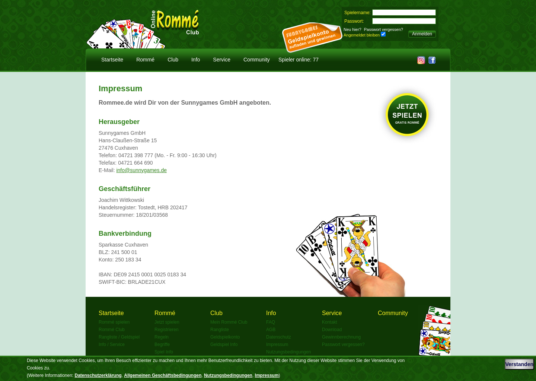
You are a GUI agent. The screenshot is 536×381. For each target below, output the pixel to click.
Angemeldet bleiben (362, 35)
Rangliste (219, 329)
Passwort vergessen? (383, 29)
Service (221, 60)
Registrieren (166, 329)
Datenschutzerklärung (98, 375)
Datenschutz (278, 337)
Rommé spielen (114, 322)
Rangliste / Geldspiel (119, 337)
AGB (270, 329)
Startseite (112, 60)
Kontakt (329, 322)
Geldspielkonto (225, 337)
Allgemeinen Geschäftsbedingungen (162, 375)
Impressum (277, 344)
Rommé (145, 60)
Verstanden (519, 364)
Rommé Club (112, 329)
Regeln (161, 337)
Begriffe (162, 344)
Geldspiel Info (223, 344)
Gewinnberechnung (341, 337)
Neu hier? (352, 29)
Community (256, 60)
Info (195, 60)
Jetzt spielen (166, 322)
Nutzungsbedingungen (288, 352)
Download (332, 329)
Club (173, 60)
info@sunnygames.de (141, 170)
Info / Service (112, 344)
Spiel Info (163, 352)
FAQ (270, 322)
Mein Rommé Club (228, 322)
